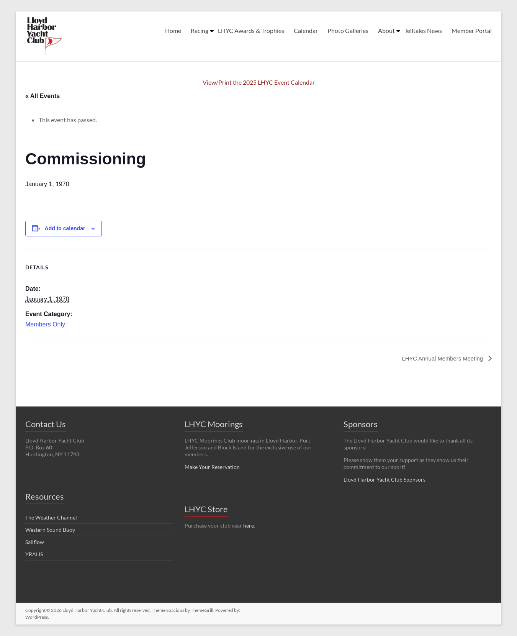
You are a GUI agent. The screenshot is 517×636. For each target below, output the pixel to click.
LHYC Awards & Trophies (251, 30)
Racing (199, 30)
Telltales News (423, 30)
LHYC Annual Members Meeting (439, 358)
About (386, 30)
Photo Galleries (347, 30)
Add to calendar (65, 228)
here (248, 525)
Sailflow (34, 542)
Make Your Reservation (212, 467)
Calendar (306, 30)
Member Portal (472, 30)
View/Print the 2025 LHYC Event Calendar (259, 82)
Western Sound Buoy (50, 529)
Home (173, 30)
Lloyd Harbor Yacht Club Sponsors (384, 479)
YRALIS (34, 554)
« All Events (42, 96)
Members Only (45, 324)
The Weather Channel (51, 517)
